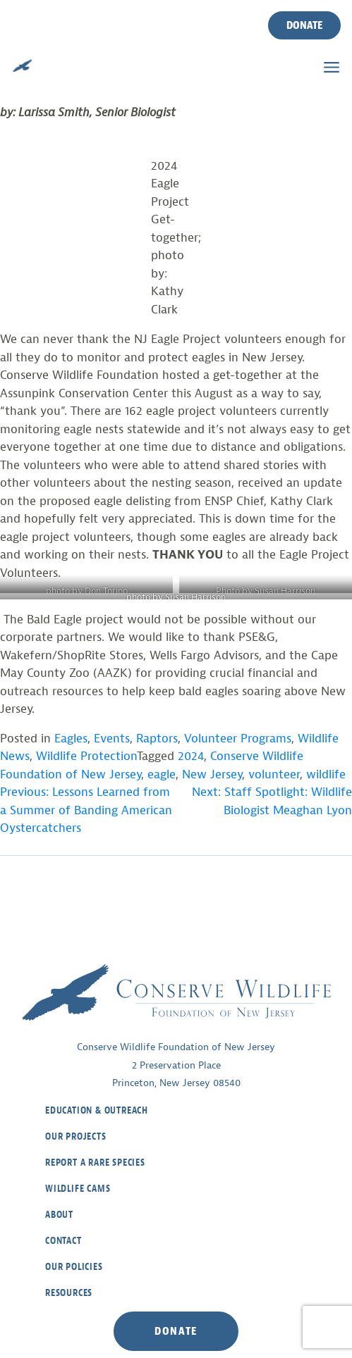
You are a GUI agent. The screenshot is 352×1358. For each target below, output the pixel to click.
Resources (68, 1293)
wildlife (326, 774)
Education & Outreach (96, 1110)
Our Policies (74, 1267)
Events (112, 738)
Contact (63, 1241)
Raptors (157, 738)
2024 (191, 756)
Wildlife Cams (77, 1189)
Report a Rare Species (95, 1163)
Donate (304, 25)
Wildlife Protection (86, 756)
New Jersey (212, 774)
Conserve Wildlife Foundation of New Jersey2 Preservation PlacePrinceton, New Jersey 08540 (176, 1065)
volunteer (274, 774)
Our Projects (76, 1136)
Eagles (70, 738)
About (59, 1215)
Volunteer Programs (237, 738)
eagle (161, 774)
